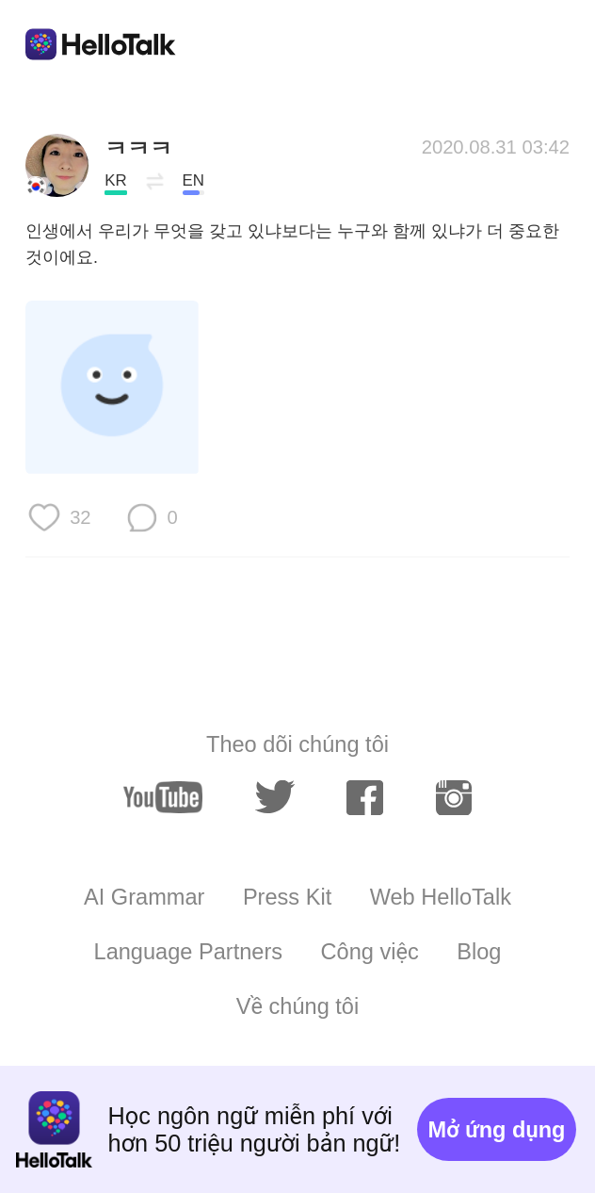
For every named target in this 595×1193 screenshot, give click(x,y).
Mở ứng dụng (497, 1130)
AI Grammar (144, 897)
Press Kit (287, 897)
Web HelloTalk (440, 897)
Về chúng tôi (297, 1006)
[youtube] (162, 797)
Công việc (370, 952)
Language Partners (188, 952)
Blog (479, 952)
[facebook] (364, 797)
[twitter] (275, 796)
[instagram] (454, 797)
